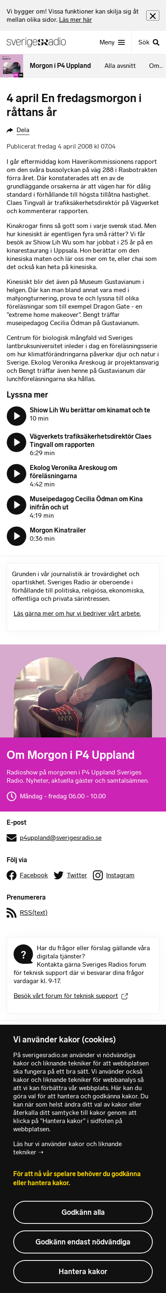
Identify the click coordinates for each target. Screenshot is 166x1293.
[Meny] (112, 42)
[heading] (76, 15)
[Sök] (148, 42)
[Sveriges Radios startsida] (39, 42)
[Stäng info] (152, 15)
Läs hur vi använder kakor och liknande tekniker (67, 1148)
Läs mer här (75, 19)
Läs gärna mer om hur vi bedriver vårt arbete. (77, 613)
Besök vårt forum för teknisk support (71, 996)
